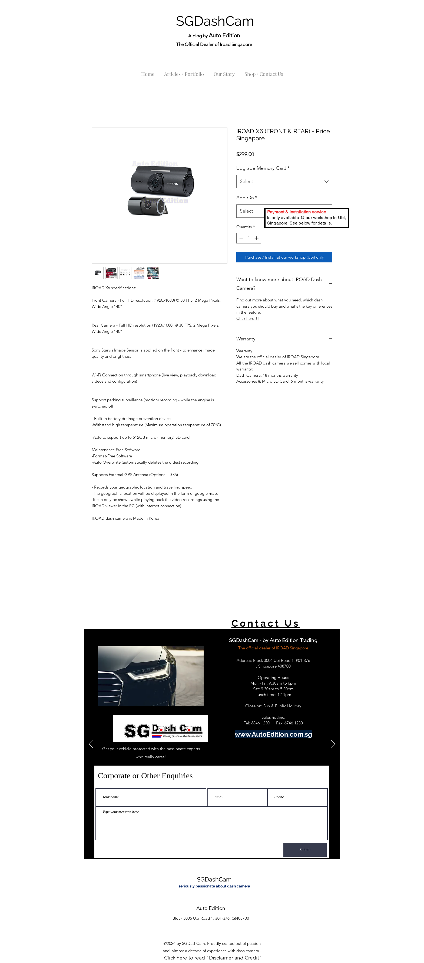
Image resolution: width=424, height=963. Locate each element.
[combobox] (284, 181)
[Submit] (305, 850)
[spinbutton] (248, 238)
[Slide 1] (212, 849)
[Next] (333, 744)
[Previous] (91, 744)
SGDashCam (215, 21)
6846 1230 (260, 722)
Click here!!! (247, 318)
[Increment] (257, 238)
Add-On (246, 198)
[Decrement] (240, 238)
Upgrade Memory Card (263, 168)
